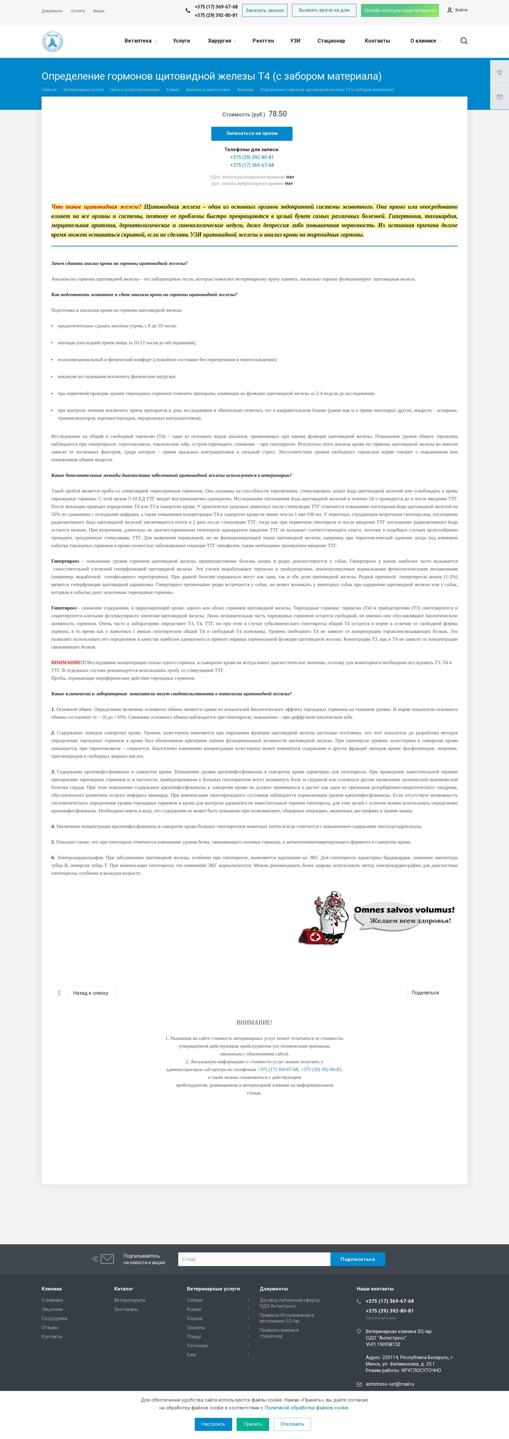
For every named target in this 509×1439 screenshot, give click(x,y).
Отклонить (292, 1424)
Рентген (263, 41)
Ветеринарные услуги (213, 1289)
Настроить (213, 1424)
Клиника (52, 1289)
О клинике (425, 41)
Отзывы (50, 1327)
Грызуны (196, 1327)
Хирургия (222, 41)
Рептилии (197, 1345)
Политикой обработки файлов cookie (307, 1408)
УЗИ (295, 41)
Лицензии (52, 1309)
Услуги (181, 41)
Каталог (123, 1289)
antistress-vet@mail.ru (390, 1384)
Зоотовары (126, 1309)
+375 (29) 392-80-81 (216, 15)
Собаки (195, 1300)
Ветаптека (140, 41)
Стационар (331, 41)
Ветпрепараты (129, 1300)
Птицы (194, 1336)
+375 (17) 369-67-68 (252, 165)
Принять (252, 1424)
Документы (274, 1289)
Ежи (191, 1354)
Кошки (194, 1309)
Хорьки (195, 1318)
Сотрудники (54, 1318)
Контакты (377, 41)
